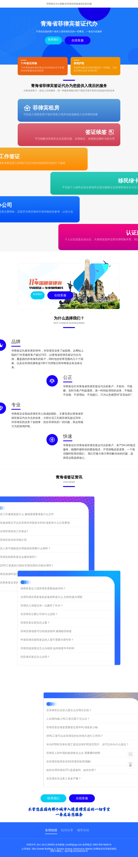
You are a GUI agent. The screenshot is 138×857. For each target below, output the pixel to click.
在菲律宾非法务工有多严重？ (88, 778)
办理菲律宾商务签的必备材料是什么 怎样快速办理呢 (51, 574)
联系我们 (53, 39)
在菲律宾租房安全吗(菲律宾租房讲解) (93, 761)
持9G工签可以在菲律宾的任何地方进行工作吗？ (99, 735)
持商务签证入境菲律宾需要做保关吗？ (43, 566)
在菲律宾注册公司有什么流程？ (39, 591)
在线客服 (77, 40)
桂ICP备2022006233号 (76, 851)
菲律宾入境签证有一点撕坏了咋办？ (42, 583)
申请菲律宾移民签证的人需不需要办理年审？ (47, 617)
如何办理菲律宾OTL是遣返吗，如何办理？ (96, 770)
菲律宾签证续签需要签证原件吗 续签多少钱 (96, 727)
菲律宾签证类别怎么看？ (35, 600)
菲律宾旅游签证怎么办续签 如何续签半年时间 (47, 626)
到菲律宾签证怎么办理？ (35, 634)
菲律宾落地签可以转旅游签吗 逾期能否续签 (46, 608)
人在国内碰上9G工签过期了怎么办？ (92, 718)
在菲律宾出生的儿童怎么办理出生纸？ (93, 710)
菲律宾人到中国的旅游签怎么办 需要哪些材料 (97, 752)
